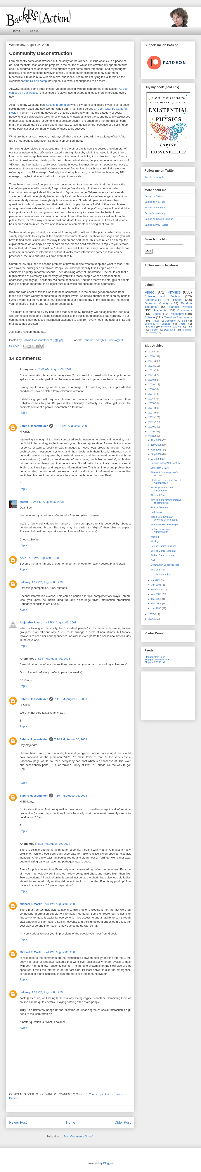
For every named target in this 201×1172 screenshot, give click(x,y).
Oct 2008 (156, 449)
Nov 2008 (156, 444)
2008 (151, 436)
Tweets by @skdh (154, 177)
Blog (184, 320)
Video (149, 292)
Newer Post (18, 1122)
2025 (151, 356)
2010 (151, 426)
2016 (151, 398)
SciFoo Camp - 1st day (163, 555)
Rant (189, 326)
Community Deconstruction (165, 564)
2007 (151, 614)
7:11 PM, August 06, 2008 (70, 699)
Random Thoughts (94, 340)
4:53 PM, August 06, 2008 (53, 658)
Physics (174, 292)
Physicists (150, 326)
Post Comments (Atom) (78, 1136)
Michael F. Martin (31, 904)
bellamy (25, 582)
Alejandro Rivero (31, 622)
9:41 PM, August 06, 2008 (60, 952)
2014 (151, 408)
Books (156, 313)
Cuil (153, 560)
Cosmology (184, 310)
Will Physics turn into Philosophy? (162, 489)
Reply (23, 412)
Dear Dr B (170, 329)
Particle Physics (180, 306)
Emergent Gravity (160, 467)
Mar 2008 (156, 599)
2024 (151, 361)
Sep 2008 (156, 454)
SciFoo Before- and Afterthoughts (161, 530)
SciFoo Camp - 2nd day (163, 550)
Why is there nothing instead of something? (166, 501)
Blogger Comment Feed (157, 659)
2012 (151, 417)
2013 (151, 412)
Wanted (155, 536)
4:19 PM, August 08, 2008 (47, 992)
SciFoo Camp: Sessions (163, 546)
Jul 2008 (156, 580)
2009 (151, 431)
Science (150, 317)
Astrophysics (153, 299)
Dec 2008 (156, 440)
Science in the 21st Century (165, 463)
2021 (151, 375)
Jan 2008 (156, 608)
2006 (151, 619)
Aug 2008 (156, 459)
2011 (151, 422)
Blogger (108, 1163)
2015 (151, 403)
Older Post (122, 1122)
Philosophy (177, 313)
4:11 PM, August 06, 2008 (47, 582)
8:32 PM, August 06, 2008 (53, 843)
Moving (154, 541)
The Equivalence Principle (164, 524)
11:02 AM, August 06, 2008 (54, 369)
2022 (151, 370)
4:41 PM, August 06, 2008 (60, 622)
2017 (151, 393)
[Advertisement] (168, 695)
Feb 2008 (156, 603)
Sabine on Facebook (156, 207)
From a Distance (159, 507)
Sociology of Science (157, 323)
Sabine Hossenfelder (34, 426)
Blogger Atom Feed (155, 657)
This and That (158, 495)
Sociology (153, 333)
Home (16, 31)
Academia (160, 310)
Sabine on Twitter (154, 196)
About (33, 31)
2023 (151, 365)
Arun (23, 558)
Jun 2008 (156, 584)
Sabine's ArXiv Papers (156, 224)
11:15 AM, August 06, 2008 (71, 426)
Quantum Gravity (156, 303)
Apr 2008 (156, 594)
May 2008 (156, 589)
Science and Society (162, 296)
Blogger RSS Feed (155, 662)
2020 (151, 379)
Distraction (170, 320)
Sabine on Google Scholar (159, 219)
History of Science (171, 326)
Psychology (187, 330)
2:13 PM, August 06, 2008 (44, 558)
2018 (151, 389)
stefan (24, 501)
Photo (182, 323)
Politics (154, 329)
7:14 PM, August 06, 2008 (70, 739)
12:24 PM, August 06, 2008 (46, 501)
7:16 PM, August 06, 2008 (70, 795)
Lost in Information (58, 104)
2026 (151, 351)
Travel (155, 320)
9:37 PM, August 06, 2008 (60, 904)
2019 (151, 384)
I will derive (156, 512)
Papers (177, 299)
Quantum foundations (178, 317)
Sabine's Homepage (155, 213)
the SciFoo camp (36, 81)
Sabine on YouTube (155, 202)
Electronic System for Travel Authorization (165, 481)
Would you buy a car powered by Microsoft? (164, 518)
